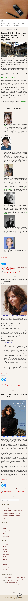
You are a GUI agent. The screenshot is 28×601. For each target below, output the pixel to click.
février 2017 (5, 551)
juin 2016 (4, 561)
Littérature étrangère (7, 530)
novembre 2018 (6, 543)
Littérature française (10, 383)
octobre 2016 (5, 556)
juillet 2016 (5, 559)
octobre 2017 (5, 549)
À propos (9, 23)
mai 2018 (4, 548)
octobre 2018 (5, 544)
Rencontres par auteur (18, 23)
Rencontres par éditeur (6, 25)
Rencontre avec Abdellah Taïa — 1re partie (11, 515)
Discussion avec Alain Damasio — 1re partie (16, 577)
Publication (16, 25)
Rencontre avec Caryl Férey (12, 582)
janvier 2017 (5, 552)
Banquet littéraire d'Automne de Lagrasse (13, 271)
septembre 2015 (6, 571)
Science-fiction (6, 536)
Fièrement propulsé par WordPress (13, 597)
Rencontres (8, 269)
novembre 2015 (6, 567)
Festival (3, 272)
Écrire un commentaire (21, 267)
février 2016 (5, 566)
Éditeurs (4, 528)
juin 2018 (4, 546)
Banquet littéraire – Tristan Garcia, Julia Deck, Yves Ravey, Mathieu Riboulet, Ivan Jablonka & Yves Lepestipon (13, 36)
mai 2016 (4, 562)
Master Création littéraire (10, 272)
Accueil (3, 23)
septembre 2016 (6, 557)
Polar (4, 533)
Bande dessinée (6, 526)
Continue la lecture (6, 257)
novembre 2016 (6, 554)
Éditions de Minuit (8, 125)
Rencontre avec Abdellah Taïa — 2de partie (11, 513)
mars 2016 (5, 564)
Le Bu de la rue (14, 9)
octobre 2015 (5, 569)
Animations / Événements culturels (6, 268)
